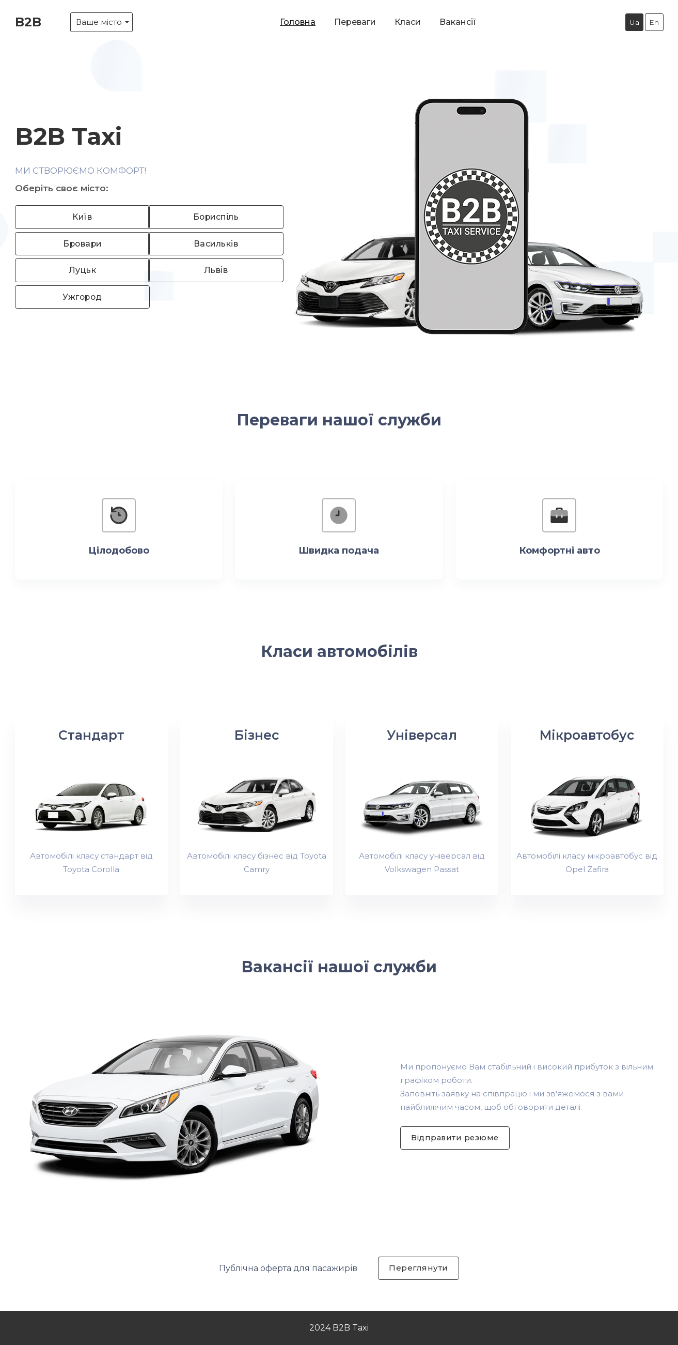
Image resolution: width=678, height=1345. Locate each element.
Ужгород (79, 297)
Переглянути (418, 1268)
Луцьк (79, 270)
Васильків (213, 243)
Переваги (355, 22)
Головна (298, 22)
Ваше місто (99, 22)
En (654, 22)
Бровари (79, 243)
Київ (79, 216)
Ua (634, 22)
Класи (408, 22)
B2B (28, 21)
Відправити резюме (456, 1137)
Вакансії (457, 22)
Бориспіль (213, 216)
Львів (213, 270)
